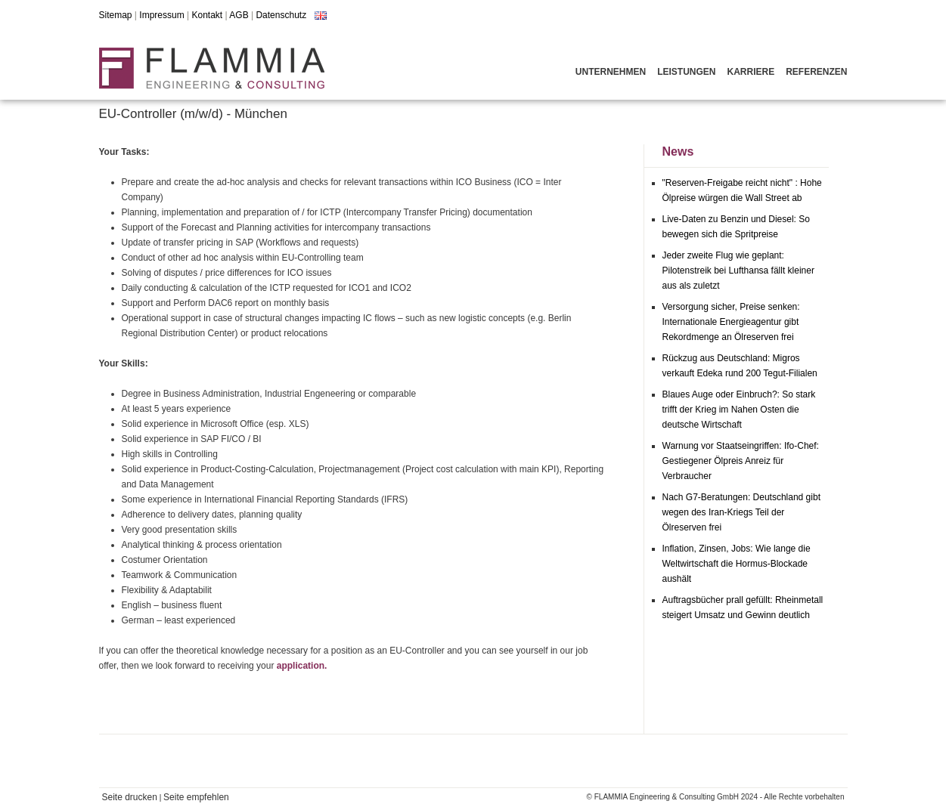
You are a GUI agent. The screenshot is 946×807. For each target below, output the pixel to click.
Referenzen (816, 71)
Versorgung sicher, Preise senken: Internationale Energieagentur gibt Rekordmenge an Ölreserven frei (731, 321)
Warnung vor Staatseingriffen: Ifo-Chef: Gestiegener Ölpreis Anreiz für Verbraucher (740, 461)
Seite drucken (129, 797)
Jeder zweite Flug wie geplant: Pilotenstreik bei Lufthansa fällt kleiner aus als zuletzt (738, 270)
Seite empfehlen (196, 797)
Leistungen (686, 71)
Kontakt (206, 15)
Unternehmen (610, 71)
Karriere (750, 71)
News (678, 151)
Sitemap (115, 15)
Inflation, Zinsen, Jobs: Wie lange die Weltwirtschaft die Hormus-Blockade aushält (736, 563)
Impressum (161, 15)
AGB (238, 15)
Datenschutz (281, 15)
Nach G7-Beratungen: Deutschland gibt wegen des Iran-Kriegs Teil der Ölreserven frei (741, 512)
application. (302, 665)
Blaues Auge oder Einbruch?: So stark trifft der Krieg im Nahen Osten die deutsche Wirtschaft (739, 409)
